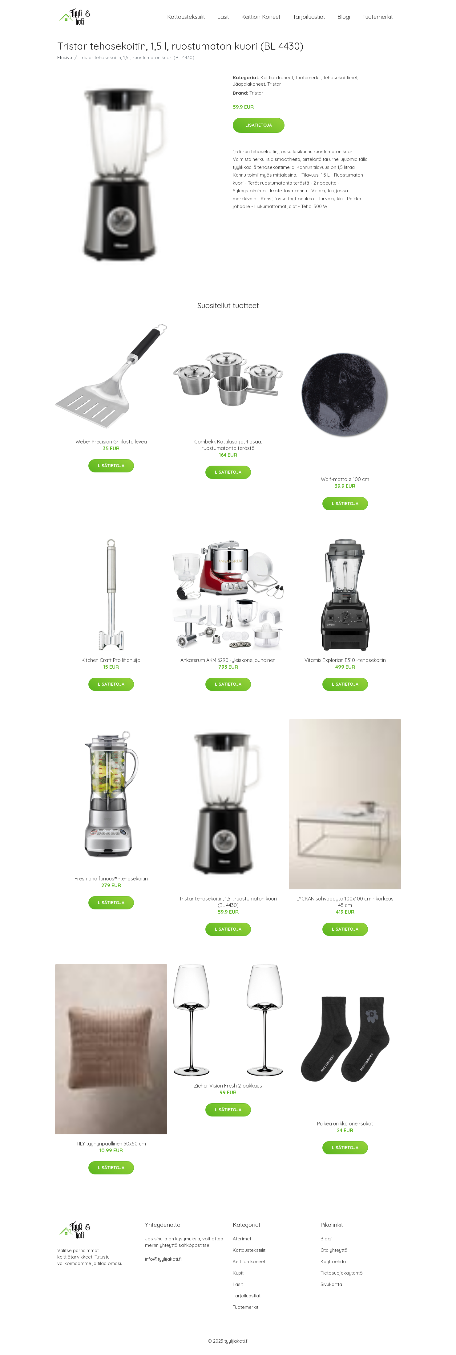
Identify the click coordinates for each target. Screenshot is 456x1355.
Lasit (223, 18)
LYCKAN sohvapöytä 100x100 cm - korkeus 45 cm (345, 905)
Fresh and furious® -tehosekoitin (111, 882)
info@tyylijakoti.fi (163, 1262)
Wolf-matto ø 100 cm (345, 483)
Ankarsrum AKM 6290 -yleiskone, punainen (228, 663)
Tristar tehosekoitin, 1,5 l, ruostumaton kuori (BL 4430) (228, 905)
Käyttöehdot (334, 1265)
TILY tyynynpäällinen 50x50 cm (111, 1147)
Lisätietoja (258, 128)
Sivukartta (331, 1288)
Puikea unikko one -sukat (345, 1127)
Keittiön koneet (260, 18)
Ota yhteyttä (334, 1253)
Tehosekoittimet (340, 81)
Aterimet (242, 1242)
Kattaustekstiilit (186, 18)
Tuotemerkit (377, 18)
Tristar (274, 87)
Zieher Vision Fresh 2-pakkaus (228, 1089)
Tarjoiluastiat (309, 18)
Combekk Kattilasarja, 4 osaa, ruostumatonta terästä (228, 448)
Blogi (343, 18)
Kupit (238, 1276)
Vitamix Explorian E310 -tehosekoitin (345, 663)
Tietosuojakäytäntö (342, 1276)
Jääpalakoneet (249, 87)
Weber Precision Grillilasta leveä (111, 445)
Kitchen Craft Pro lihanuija (111, 663)
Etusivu (64, 60)
